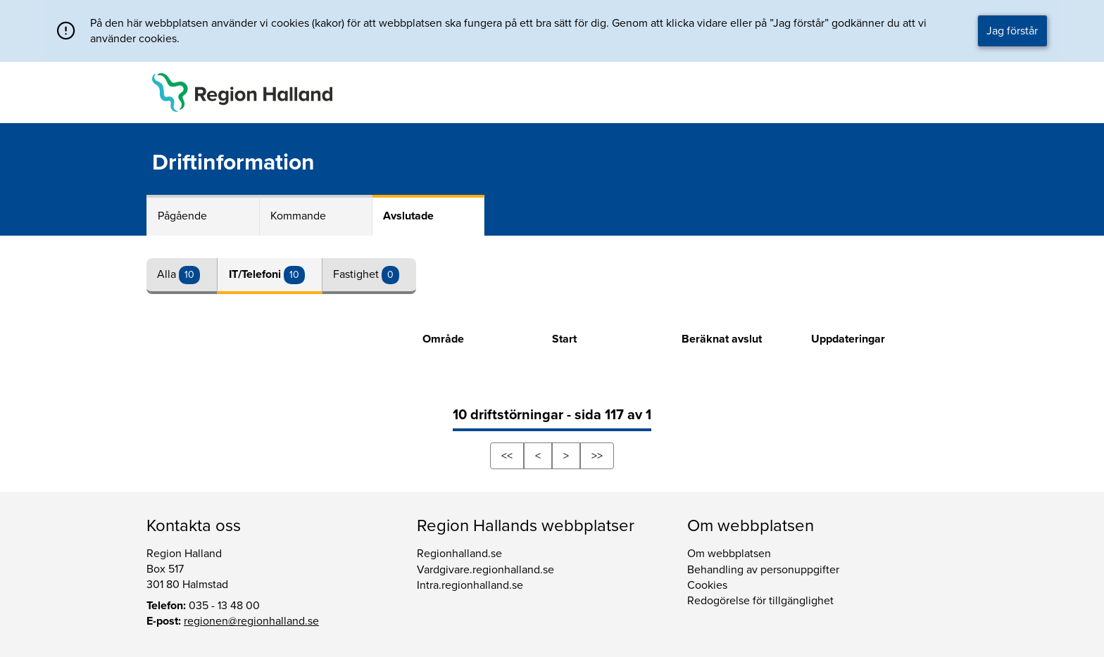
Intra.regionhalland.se (470, 585)
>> (597, 456)
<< (507, 456)
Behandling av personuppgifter (763, 570)
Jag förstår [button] (1012, 31)
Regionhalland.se (459, 554)
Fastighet (357, 274)
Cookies (707, 585)
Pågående (182, 216)
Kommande (298, 216)
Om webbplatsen (729, 554)
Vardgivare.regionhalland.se (485, 570)
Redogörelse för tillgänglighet (760, 601)
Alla (168, 274)
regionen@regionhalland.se (251, 621)
